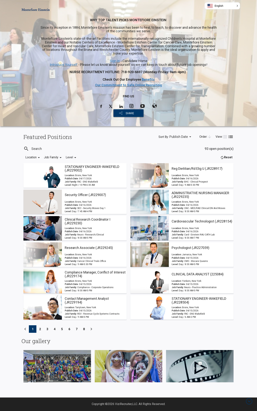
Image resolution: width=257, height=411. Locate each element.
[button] (222, 5)
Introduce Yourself (64, 65)
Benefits (148, 79)
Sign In (115, 61)
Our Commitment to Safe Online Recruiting (128, 85)
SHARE (130, 113)
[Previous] (25, 329)
